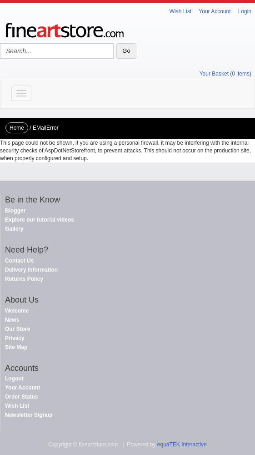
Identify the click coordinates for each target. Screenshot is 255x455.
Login (244, 11)
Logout (14, 378)
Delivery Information (31, 270)
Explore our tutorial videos (39, 220)
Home (17, 128)
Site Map (16, 347)
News (12, 320)
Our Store (17, 329)
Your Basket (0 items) (225, 74)
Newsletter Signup (29, 415)
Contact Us (19, 261)
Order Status (21, 397)
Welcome (17, 311)
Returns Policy (24, 279)
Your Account (214, 11)
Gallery (14, 229)
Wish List (181, 11)
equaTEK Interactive (182, 444)
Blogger (15, 210)
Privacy (15, 338)
